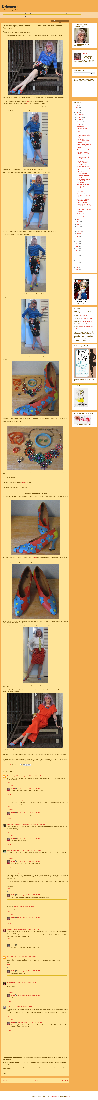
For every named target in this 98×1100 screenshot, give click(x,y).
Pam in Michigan (11, 776)
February (79, 231)
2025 (77, 108)
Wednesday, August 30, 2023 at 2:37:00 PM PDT (29, 1022)
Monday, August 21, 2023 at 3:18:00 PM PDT (28, 861)
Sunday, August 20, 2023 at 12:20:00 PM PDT (24, 982)
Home (6, 13)
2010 (77, 265)
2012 (77, 260)
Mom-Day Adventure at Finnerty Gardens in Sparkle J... (83, 186)
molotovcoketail (55, 1096)
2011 (77, 262)
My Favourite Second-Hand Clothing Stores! (17, 16)
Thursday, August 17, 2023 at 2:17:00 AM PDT (31, 850)
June (78, 222)
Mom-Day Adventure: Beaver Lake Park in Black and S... (83, 140)
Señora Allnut (10, 956)
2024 (77, 110)
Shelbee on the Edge (86, 318)
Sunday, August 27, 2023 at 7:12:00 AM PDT (20, 1007)
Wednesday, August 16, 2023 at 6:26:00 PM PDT (29, 776)
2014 (77, 255)
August (79, 124)
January (79, 233)
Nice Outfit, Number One (83, 149)
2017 (77, 248)
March (79, 229)
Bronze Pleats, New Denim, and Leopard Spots (83, 130)
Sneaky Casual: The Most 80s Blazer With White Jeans (84, 146)
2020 (77, 241)
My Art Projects (28, 13)
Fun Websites (75, 13)
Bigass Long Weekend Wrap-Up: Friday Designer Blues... (83, 200)
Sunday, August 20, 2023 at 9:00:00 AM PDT (26, 956)
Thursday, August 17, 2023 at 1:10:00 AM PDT (33, 824)
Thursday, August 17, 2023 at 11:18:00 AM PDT (26, 906)
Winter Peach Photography (14, 824)
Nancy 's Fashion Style (13, 850)
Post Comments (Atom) (39, 1086)
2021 (77, 239)
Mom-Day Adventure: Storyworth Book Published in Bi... (82, 163)
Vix (8, 1007)
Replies (11, 785)
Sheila (13, 788)
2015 (77, 253)
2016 (77, 251)
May (78, 224)
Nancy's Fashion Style (86, 321)
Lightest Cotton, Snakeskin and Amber (83, 172)
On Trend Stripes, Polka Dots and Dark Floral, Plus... (83, 168)
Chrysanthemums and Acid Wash (83, 190)
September (80, 122)
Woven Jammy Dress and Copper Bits (84, 210)
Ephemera (9, 6)
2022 (77, 236)
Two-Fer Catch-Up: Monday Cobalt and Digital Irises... (83, 215)
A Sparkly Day (80, 126)
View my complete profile (80, 65)
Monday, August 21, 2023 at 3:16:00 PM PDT (28, 788)
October (79, 119)
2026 (77, 105)
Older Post (65, 1080)
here (38, 31)
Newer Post (6, 1080)
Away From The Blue (84, 315)
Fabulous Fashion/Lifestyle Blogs (57, 13)
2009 (77, 267)
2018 (77, 246)
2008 (77, 270)
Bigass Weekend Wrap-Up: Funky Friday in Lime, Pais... (83, 157)
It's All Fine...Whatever (85, 324)
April (78, 226)
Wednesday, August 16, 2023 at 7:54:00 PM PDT (26, 800)
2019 (77, 243)
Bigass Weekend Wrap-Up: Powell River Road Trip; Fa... (83, 135)
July (78, 219)
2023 (77, 112)
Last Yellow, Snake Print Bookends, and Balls (83, 152)
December (80, 114)
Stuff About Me (16, 13)
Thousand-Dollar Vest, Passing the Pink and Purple (83, 195)
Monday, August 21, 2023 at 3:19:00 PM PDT (28, 945)
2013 (77, 258)
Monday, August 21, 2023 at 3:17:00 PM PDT (28, 812)
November (80, 117)
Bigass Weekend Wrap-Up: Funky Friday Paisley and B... (83, 181)
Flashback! (9, 767)
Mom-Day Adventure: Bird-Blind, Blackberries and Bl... (84, 206)
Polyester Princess (12, 929)
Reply (8, 782)
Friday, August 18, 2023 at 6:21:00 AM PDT (28, 929)
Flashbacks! (40, 13)
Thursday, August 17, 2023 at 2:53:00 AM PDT (25, 873)
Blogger (68, 1096)
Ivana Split (10, 982)
